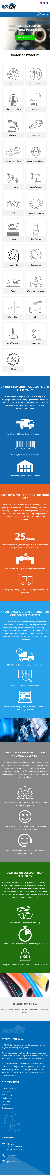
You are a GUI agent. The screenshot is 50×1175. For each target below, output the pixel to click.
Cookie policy (7, 1091)
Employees (6, 1101)
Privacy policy (7, 1095)
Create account (7, 1108)
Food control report (9, 1098)
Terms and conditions (10, 1088)
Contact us (6, 1105)
